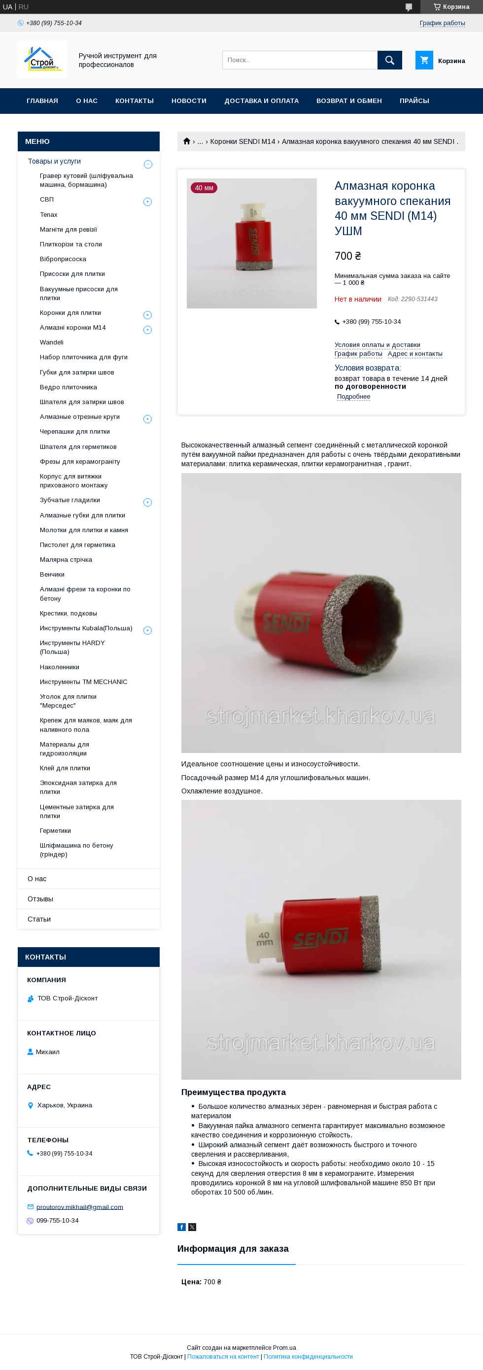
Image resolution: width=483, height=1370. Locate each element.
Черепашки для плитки (75, 431)
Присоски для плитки (72, 273)
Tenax (49, 214)
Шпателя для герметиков (78, 446)
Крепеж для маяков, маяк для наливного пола (86, 725)
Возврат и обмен (349, 100)
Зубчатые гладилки (70, 500)
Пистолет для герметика (77, 544)
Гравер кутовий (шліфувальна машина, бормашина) (86, 180)
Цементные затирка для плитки (77, 811)
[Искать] (390, 60)
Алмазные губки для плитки (82, 515)
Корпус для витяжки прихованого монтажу (74, 481)
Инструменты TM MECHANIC (84, 681)
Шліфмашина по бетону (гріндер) (76, 850)
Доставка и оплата (261, 100)
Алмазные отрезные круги (80, 416)
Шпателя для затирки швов (82, 402)
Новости (189, 100)
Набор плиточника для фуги (84, 357)
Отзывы (40, 899)
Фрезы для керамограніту (80, 461)
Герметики (55, 830)
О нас (87, 100)
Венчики (52, 574)
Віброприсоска (63, 259)
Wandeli (52, 342)
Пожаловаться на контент (223, 1356)
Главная (42, 100)
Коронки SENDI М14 (242, 141)
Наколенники (59, 667)
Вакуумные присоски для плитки (79, 293)
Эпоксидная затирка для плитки (78, 787)
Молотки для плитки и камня (84, 530)
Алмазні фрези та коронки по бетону (85, 593)
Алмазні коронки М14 (72, 327)
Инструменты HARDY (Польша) (72, 647)
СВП (47, 199)
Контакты (134, 100)
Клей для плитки (65, 768)
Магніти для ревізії (69, 229)
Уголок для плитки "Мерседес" (68, 701)
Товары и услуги (54, 161)
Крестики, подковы (68, 613)
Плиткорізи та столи (71, 244)
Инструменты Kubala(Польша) (86, 628)
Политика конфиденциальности (308, 1356)
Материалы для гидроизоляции (64, 749)
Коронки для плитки (70, 312)
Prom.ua (284, 1347)
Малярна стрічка (66, 559)
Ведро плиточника (68, 387)
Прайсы (414, 100)
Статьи (39, 919)
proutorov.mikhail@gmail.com (79, 1206)
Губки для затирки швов (77, 372)
